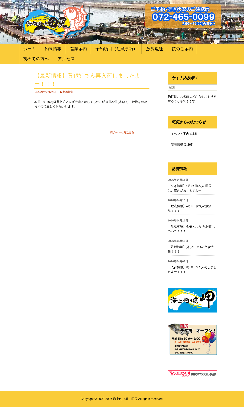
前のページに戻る (122, 132)
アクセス (66, 58)
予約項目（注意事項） (116, 48)
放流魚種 (154, 48)
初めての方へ (36, 58)
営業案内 (78, 48)
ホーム (29, 48)
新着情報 (68, 91)
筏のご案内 (182, 48)
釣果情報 (53, 48)
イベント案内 (180, 133)
